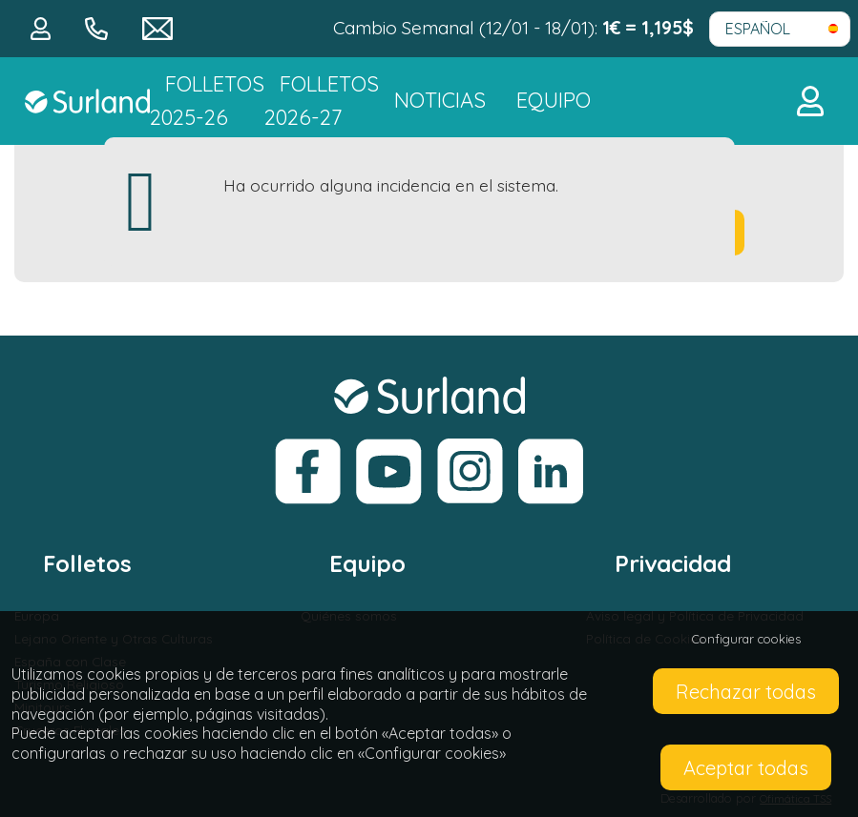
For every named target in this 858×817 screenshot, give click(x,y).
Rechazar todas (746, 692)
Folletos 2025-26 (207, 101)
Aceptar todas (745, 768)
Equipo (553, 100)
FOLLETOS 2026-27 (321, 101)
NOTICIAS (440, 100)
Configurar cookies (746, 638)
